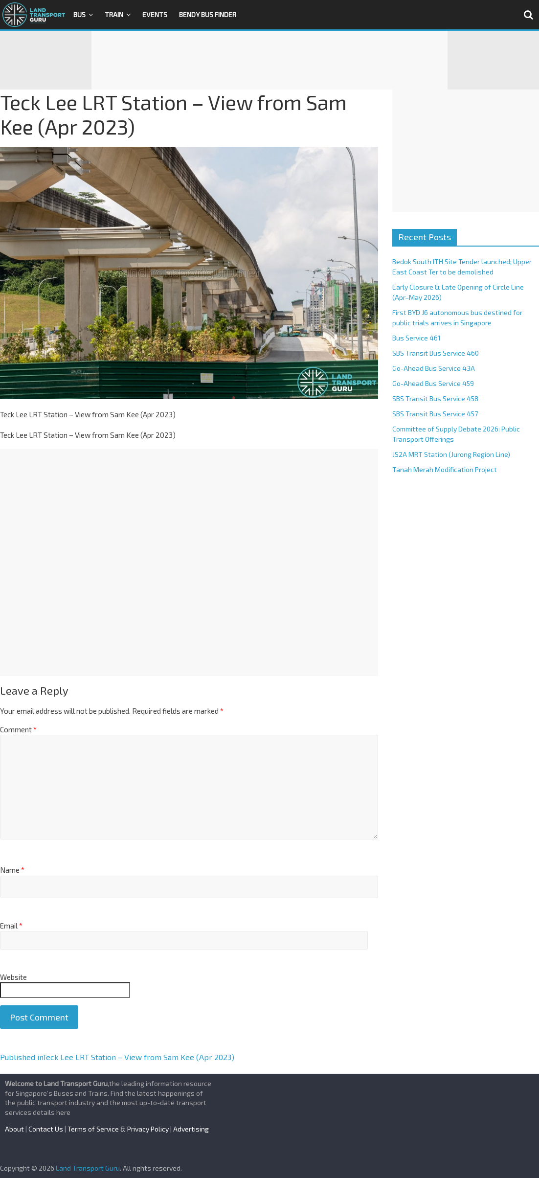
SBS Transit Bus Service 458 (435, 398)
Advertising (191, 1129)
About (14, 1129)
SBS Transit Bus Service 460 (435, 353)
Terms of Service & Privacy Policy (118, 1129)
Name (12, 869)
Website (13, 977)
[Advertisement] (269, 60)
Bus (79, 14)
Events (154, 14)
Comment (18, 729)
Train (114, 14)
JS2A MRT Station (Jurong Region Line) (451, 454)
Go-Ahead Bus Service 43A (433, 368)
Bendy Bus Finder (207, 14)
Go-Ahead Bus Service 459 (433, 383)
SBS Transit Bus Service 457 (435, 413)
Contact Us (45, 1129)
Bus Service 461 (416, 338)
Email (11, 925)
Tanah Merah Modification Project (444, 469)
